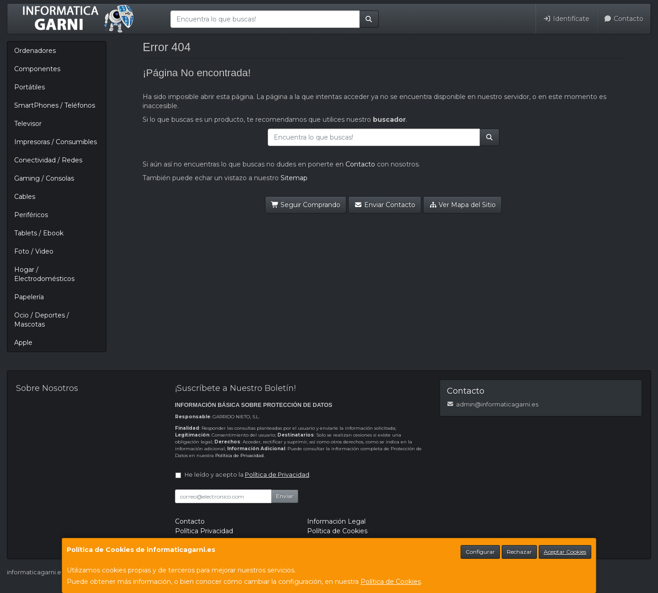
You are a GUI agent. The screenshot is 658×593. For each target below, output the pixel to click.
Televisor (28, 124)
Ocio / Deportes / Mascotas (41, 319)
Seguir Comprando (306, 205)
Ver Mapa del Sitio (462, 205)
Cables (24, 196)
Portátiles (29, 87)
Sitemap (294, 178)
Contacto (624, 19)
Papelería (29, 297)
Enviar (284, 496)
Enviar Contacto (384, 205)
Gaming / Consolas (44, 178)
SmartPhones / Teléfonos (54, 105)
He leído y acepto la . (248, 474)
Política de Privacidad (239, 455)
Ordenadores (35, 51)
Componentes (37, 69)
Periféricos (31, 215)
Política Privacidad (204, 531)
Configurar (480, 551)
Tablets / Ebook (39, 233)
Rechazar (519, 551)
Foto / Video (33, 251)
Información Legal (336, 521)
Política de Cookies (391, 581)
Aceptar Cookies (565, 551)
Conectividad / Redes (48, 160)
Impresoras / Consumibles (55, 142)
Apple (23, 342)
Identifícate (566, 19)
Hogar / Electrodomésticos (44, 274)
